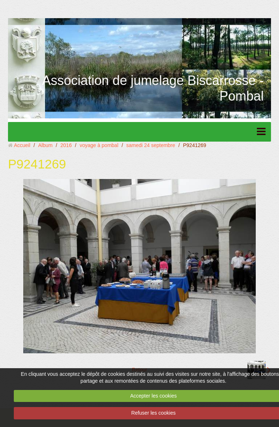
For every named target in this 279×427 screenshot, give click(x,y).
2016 (66, 145)
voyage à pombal (99, 145)
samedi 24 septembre (150, 145)
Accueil (22, 145)
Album (45, 145)
